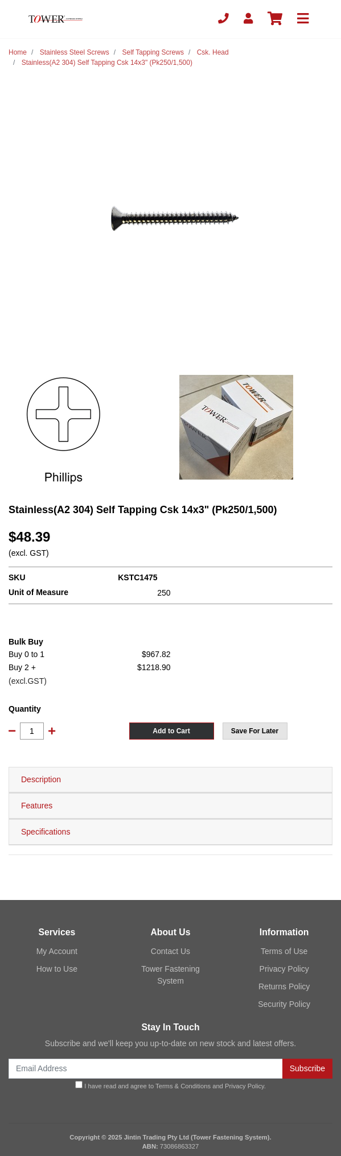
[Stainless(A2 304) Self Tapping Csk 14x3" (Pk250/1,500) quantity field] (32, 731)
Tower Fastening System (170, 974)
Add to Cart (171, 731)
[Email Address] (146, 1069)
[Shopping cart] (275, 19)
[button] (255, 731)
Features (36, 805)
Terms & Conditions (183, 1086)
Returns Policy (284, 986)
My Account (56, 951)
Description (41, 779)
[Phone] (223, 19)
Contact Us (170, 951)
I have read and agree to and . (170, 1085)
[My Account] (248, 19)
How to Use (56, 968)
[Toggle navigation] (303, 19)
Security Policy (284, 1004)
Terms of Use (284, 951)
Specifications (45, 831)
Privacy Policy (284, 968)
